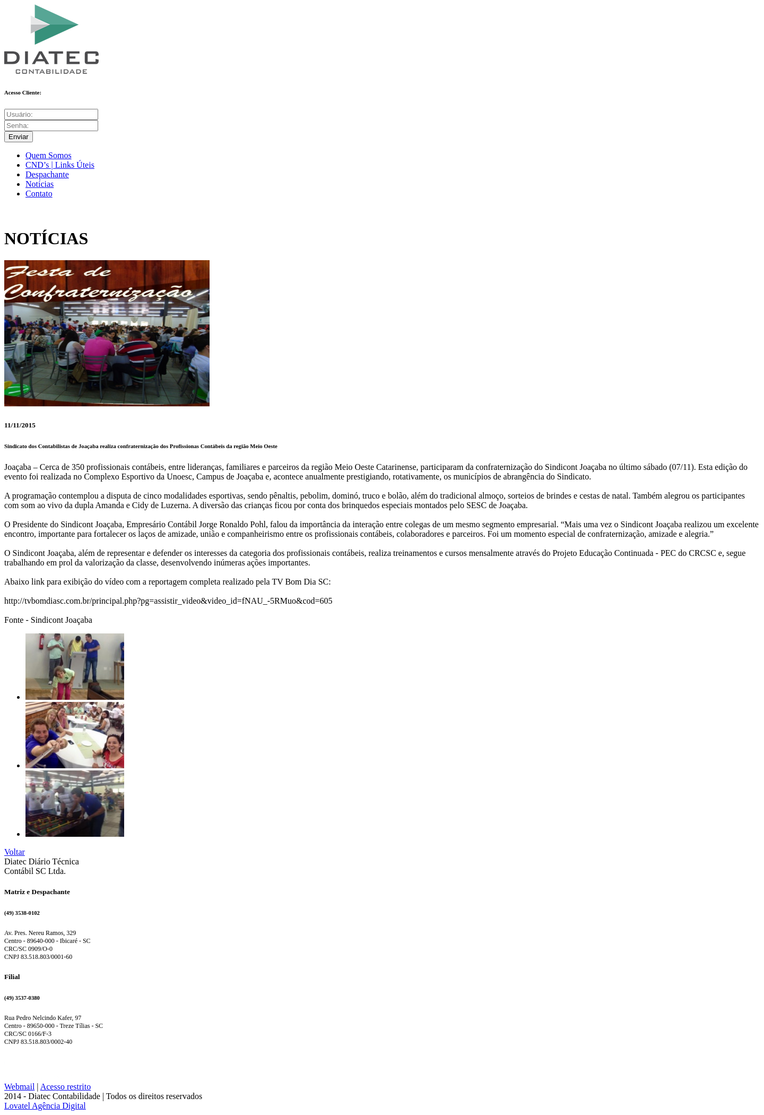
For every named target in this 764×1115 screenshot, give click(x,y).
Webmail (19, 1086)
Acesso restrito (65, 1086)
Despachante (47, 174)
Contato (39, 193)
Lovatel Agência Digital (45, 1105)
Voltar (14, 851)
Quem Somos (48, 155)
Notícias (39, 183)
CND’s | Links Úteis (59, 164)
